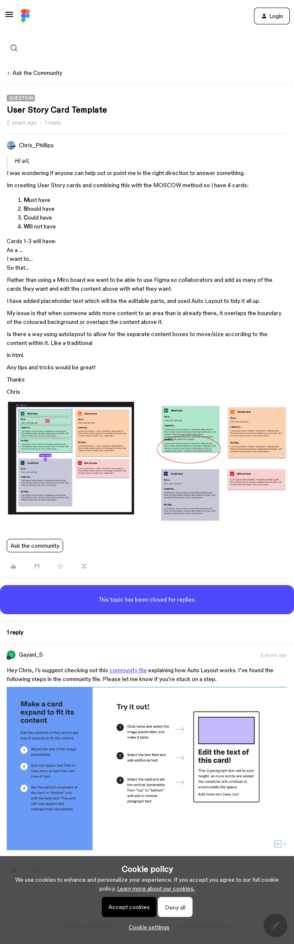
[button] (9, 17)
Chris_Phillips (36, 145)
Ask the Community (37, 72)
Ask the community (35, 545)
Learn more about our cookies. (156, 888)
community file (128, 670)
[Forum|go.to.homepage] (25, 16)
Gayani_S (31, 654)
